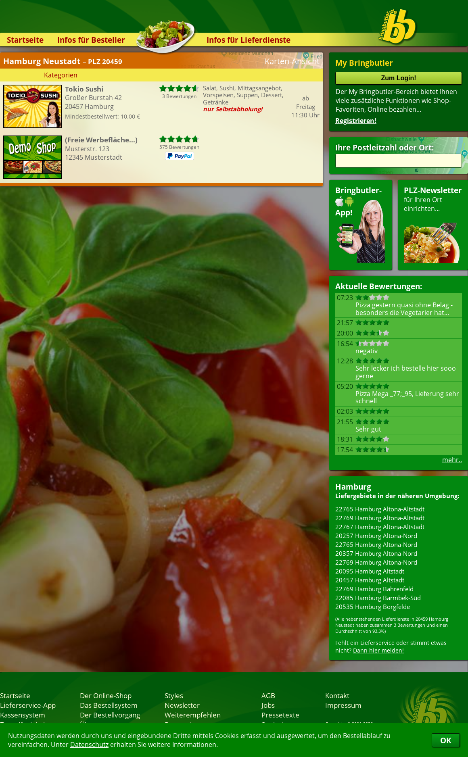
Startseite (25, 40)
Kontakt (337, 695)
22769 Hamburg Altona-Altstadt (379, 518)
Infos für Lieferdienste (248, 40)
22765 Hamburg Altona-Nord (376, 544)
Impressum (343, 705)
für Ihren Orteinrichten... (433, 224)
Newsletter (182, 705)
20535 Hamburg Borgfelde (372, 607)
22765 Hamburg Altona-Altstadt (379, 509)
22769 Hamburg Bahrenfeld (374, 589)
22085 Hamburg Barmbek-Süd (378, 598)
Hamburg (353, 487)
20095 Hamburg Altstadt (369, 571)
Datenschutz (89, 744)
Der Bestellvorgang (110, 714)
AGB (268, 695)
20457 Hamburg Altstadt (369, 580)
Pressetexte (280, 714)
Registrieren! (355, 120)
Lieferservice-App (28, 705)
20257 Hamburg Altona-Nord (376, 536)
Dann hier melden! (378, 650)
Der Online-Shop (106, 695)
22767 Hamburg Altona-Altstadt (379, 527)
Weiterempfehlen (193, 714)
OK (445, 740)
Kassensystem (22, 714)
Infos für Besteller (91, 40)
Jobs (268, 705)
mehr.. (452, 459)
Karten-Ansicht (292, 61)
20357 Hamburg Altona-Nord (376, 553)
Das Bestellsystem (109, 705)
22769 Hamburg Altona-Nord (376, 562)
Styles (174, 695)
